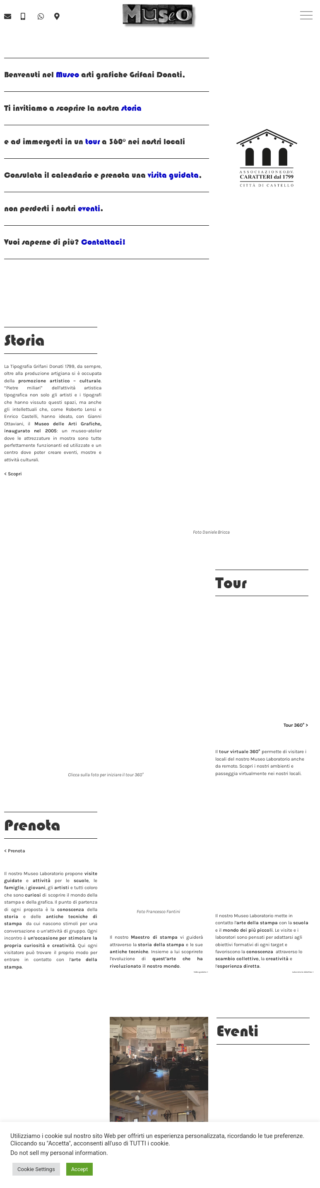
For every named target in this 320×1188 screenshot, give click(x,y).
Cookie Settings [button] (36, 1169)
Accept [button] (79, 1169)
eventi (88, 208)
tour (92, 141)
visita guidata (173, 175)
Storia (24, 340)
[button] (306, 16)
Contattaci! (103, 242)
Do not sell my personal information (58, 1153)
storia (130, 108)
